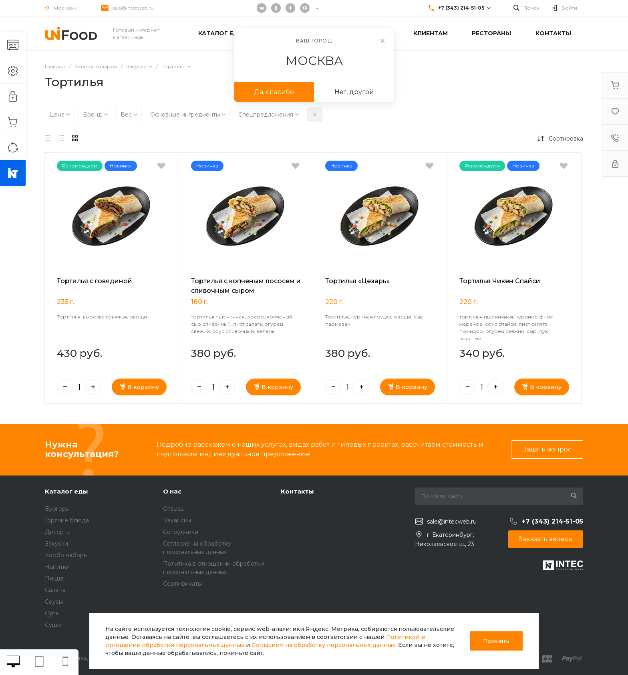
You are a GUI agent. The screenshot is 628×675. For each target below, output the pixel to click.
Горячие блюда (67, 520)
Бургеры (57, 508)
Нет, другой (354, 92)
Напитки (57, 566)
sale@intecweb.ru (133, 8)
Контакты (297, 491)
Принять (496, 641)
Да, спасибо (274, 92)
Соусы (54, 601)
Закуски (56, 543)
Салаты (55, 590)
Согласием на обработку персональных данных (323, 645)
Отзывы (174, 508)
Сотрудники (180, 532)
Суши (53, 625)
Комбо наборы (66, 555)
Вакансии (177, 520)
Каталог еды (66, 491)
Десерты (57, 532)
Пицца (54, 578)
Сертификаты (182, 583)
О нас (172, 491)
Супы (52, 613)
